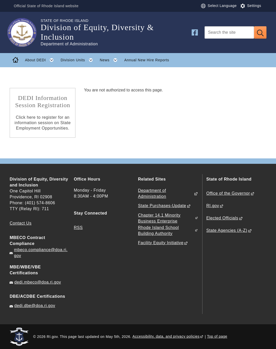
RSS (78, 227)
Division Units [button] (78, 60)
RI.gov (212, 205)
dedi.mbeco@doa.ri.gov (37, 282)
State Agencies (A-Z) (226, 230)
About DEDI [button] (41, 60)
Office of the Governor (228, 193)
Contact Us (20, 223)
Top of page (217, 336)
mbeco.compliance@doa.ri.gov (41, 253)
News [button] (110, 60)
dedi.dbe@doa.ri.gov (34, 305)
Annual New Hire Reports (146, 60)
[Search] (229, 32)
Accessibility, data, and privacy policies (166, 336)
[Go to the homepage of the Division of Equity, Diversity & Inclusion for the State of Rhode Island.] (25, 32)
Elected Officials (222, 218)
